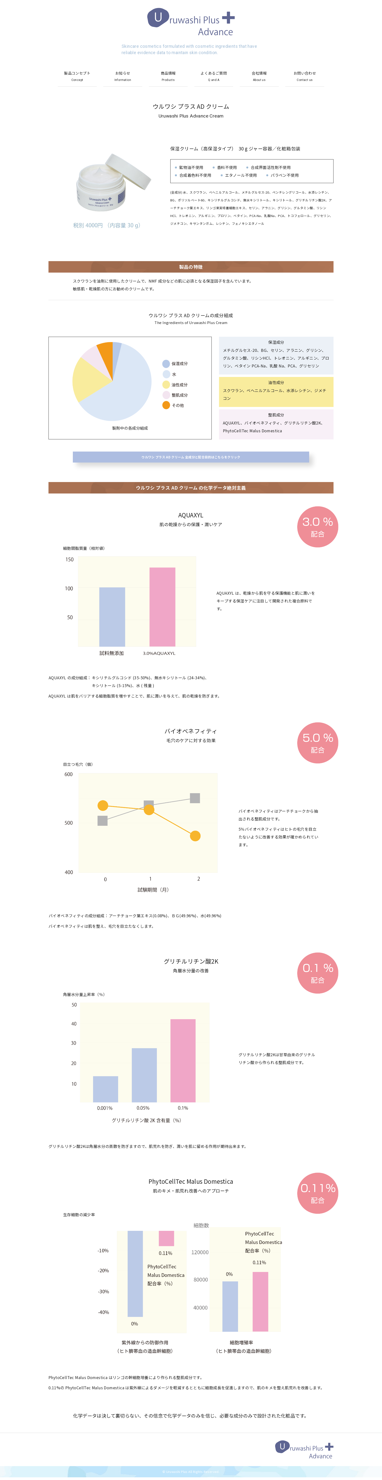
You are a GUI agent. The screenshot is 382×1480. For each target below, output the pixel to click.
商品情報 (168, 76)
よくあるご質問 (214, 76)
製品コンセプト (77, 76)
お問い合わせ (304, 76)
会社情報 (259, 76)
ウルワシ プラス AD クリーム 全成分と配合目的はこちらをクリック (191, 458)
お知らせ (122, 76)
